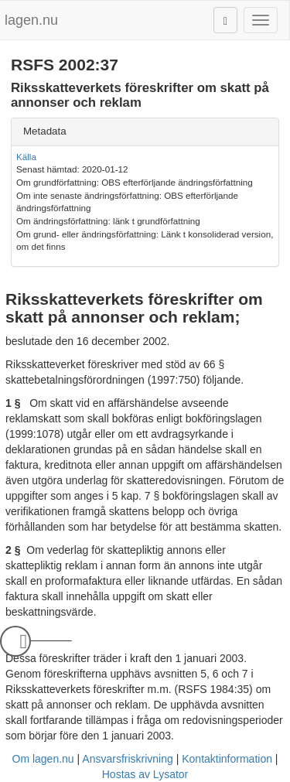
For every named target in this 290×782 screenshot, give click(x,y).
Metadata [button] (45, 131)
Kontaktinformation (227, 759)
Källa (26, 157)
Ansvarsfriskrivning (127, 759)
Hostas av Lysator (145, 774)
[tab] (145, 131)
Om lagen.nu (43, 759)
